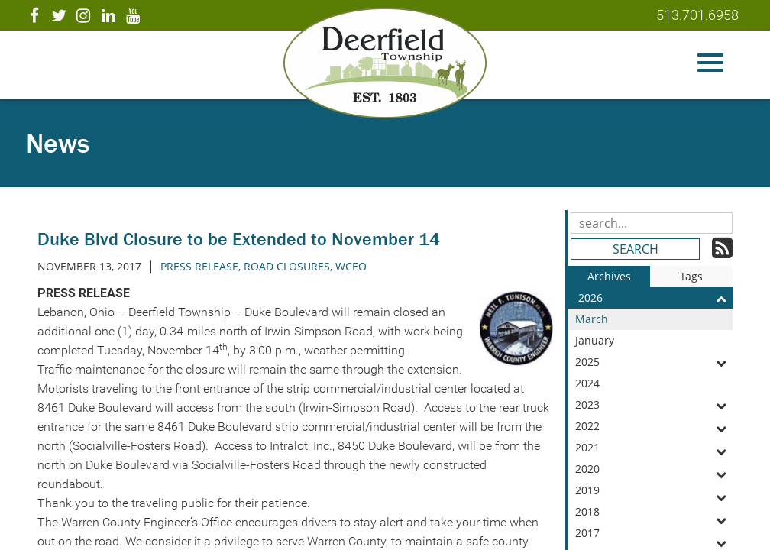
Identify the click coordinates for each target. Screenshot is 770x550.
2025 (654, 362)
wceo (351, 266)
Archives (609, 276)
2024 (654, 385)
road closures (287, 266)
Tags (691, 276)
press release (199, 266)
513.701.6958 (697, 15)
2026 (655, 298)
